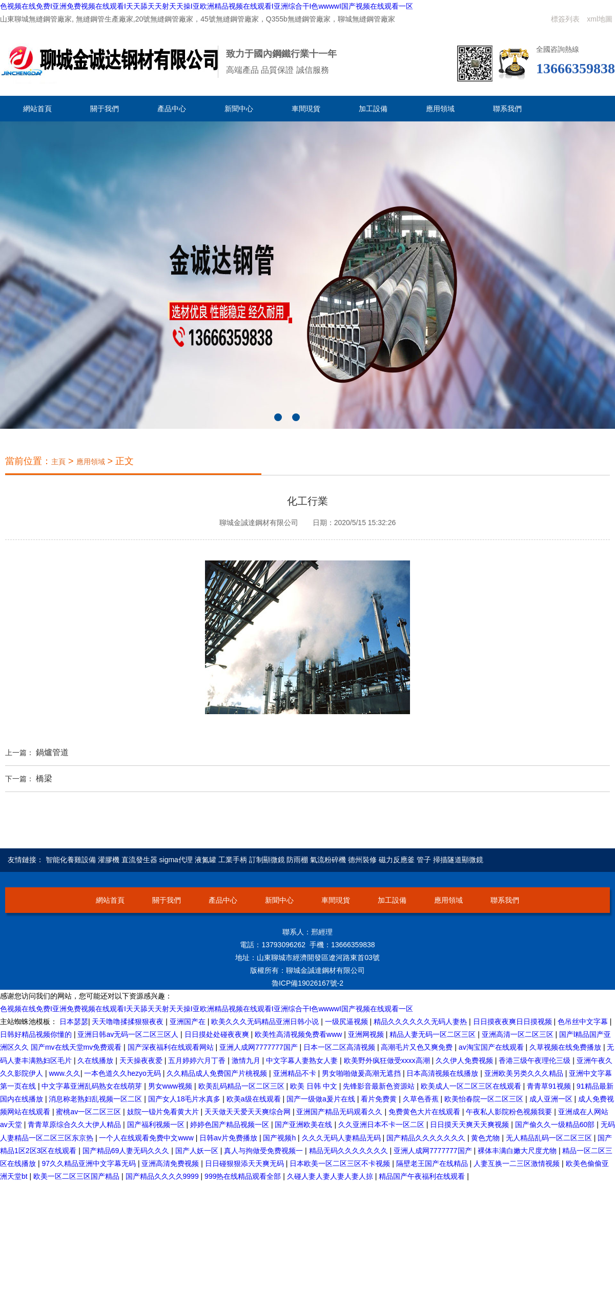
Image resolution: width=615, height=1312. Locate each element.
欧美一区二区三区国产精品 (77, 1176)
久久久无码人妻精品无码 (342, 1138)
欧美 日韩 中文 (314, 1086)
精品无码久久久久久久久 (349, 1151)
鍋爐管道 (52, 752)
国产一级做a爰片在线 (321, 1099)
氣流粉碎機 (328, 860)
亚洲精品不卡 (295, 1073)
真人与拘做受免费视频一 (264, 1151)
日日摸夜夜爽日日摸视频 (513, 1021)
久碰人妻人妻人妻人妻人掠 (331, 1176)
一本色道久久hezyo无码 (123, 1073)
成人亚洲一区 (552, 1099)
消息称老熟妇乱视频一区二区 (96, 1099)
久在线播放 (96, 1060)
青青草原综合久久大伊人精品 (75, 1124)
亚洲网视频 (367, 1034)
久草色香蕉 (422, 1099)
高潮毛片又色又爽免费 (418, 1047)
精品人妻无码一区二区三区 (433, 1034)
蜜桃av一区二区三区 (89, 1112)
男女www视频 (171, 1086)
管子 (424, 860)
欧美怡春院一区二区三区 (484, 1099)
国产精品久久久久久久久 (426, 1138)
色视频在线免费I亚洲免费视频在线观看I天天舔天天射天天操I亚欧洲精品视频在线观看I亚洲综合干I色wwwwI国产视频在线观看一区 (206, 6)
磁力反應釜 (397, 860)
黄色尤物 (486, 1138)
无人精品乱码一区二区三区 (550, 1138)
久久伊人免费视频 (465, 1060)
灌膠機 (108, 860)
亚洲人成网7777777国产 (259, 1047)
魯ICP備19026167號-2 (307, 983)
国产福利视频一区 (157, 1124)
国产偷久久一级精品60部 (556, 1124)
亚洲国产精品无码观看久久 (340, 1112)
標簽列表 (565, 19)
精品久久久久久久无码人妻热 (421, 1021)
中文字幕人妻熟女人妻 (303, 1060)
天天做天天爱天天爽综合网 (248, 1112)
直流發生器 (139, 860)
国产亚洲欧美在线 (304, 1124)
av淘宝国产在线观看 (492, 1047)
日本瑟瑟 (73, 1021)
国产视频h (280, 1138)
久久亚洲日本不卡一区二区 (382, 1124)
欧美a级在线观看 (255, 1099)
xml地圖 (599, 19)
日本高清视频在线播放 (443, 1073)
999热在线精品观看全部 (243, 1176)
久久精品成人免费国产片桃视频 (218, 1073)
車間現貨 (306, 109)
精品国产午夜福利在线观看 (423, 1176)
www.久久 (64, 1073)
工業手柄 (232, 860)
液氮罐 (205, 860)
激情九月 (247, 1060)
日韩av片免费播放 (229, 1138)
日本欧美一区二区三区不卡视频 (341, 1163)
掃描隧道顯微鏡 (458, 860)
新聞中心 (238, 109)
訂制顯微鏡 (267, 860)
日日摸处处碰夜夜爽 (217, 1034)
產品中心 (171, 109)
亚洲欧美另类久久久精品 (524, 1073)
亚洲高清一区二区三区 (519, 1034)
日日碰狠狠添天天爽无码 (245, 1163)
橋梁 (44, 778)
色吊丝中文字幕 (584, 1021)
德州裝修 (362, 860)
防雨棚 (297, 860)
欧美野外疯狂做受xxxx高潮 (388, 1060)
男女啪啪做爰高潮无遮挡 (362, 1073)
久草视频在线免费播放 (566, 1047)
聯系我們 (507, 109)
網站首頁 (37, 109)
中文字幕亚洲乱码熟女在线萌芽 (93, 1086)
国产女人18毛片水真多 (185, 1099)
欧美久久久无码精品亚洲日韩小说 (266, 1021)
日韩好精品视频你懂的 (37, 1034)
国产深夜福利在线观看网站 (172, 1047)
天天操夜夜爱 (142, 1060)
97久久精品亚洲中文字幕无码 (89, 1163)
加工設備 (373, 109)
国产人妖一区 (197, 1151)
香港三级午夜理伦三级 (535, 1060)
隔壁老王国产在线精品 (433, 1163)
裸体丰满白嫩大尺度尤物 (518, 1151)
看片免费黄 (380, 1099)
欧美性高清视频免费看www (299, 1034)
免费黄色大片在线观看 (425, 1112)
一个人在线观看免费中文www (147, 1138)
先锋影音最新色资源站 (380, 1086)
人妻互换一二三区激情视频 (518, 1163)
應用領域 (440, 109)
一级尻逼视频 (347, 1021)
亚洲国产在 (189, 1021)
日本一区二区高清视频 (340, 1047)
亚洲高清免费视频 (171, 1163)
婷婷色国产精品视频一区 (230, 1124)
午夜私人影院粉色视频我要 (510, 1112)
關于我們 (104, 109)
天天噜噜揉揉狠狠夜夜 (129, 1021)
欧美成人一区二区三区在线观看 (472, 1086)
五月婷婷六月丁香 (198, 1060)
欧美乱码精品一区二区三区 (242, 1086)
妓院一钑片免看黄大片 (164, 1112)
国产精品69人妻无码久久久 (127, 1151)
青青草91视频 (549, 1086)
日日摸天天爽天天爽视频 (470, 1124)
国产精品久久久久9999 (163, 1176)
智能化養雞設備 (71, 860)
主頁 (58, 461)
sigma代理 (176, 860)
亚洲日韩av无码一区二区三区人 (128, 1034)
